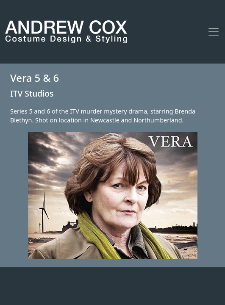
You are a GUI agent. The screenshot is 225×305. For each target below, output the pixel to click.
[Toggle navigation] (213, 32)
